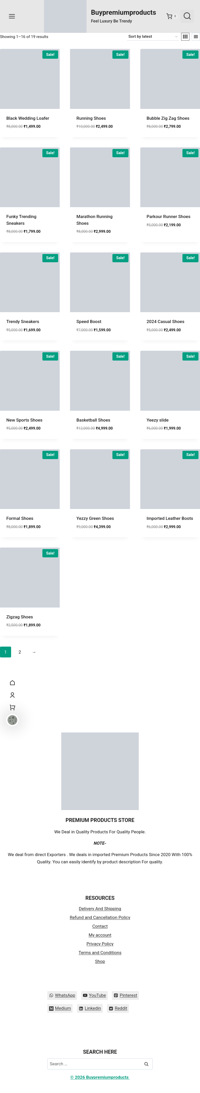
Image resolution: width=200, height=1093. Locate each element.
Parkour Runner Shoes (168, 216)
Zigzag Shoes (19, 616)
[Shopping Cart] (172, 16)
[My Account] (12, 695)
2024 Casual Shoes (165, 321)
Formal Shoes (20, 518)
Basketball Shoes (93, 420)
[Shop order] (153, 37)
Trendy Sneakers (22, 321)
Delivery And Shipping (100, 908)
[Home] (12, 683)
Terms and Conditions (100, 952)
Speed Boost (88, 321)
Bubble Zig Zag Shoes (168, 118)
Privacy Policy (100, 943)
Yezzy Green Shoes (95, 518)
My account (100, 935)
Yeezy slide (158, 420)
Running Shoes (91, 118)
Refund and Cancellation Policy (100, 917)
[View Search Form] (187, 16)
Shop (100, 961)
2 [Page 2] (20, 652)
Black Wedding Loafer (27, 118)
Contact (99, 926)
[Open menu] (12, 16)
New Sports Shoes (24, 420)
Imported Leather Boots (170, 518)
